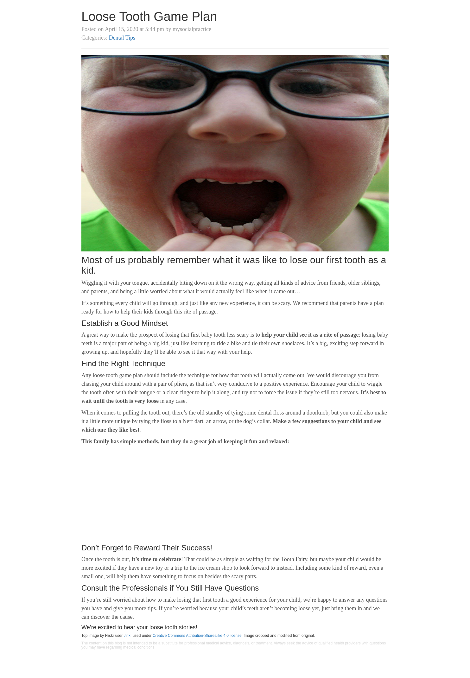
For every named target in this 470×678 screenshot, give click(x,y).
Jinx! (127, 635)
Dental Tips (122, 38)
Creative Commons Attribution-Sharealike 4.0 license (197, 635)
